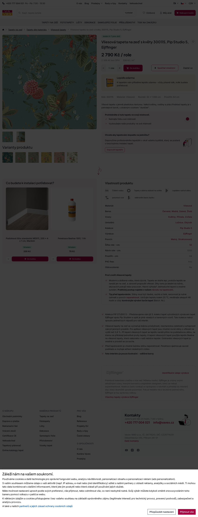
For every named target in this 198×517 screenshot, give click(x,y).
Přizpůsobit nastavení (161, 511)
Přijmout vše (187, 511)
